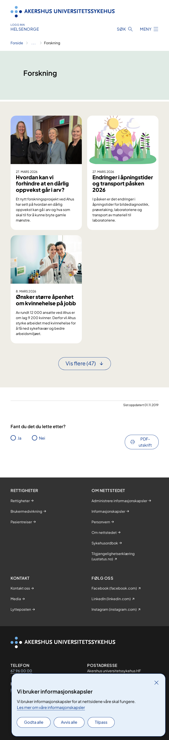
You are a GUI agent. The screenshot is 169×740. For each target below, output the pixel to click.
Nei (42, 437)
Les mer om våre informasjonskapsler (51, 707)
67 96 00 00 (21, 670)
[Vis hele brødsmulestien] (33, 43)
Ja (19, 437)
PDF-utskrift (145, 442)
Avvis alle (69, 722)
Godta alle (33, 722)
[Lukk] (156, 682)
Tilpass (101, 722)
